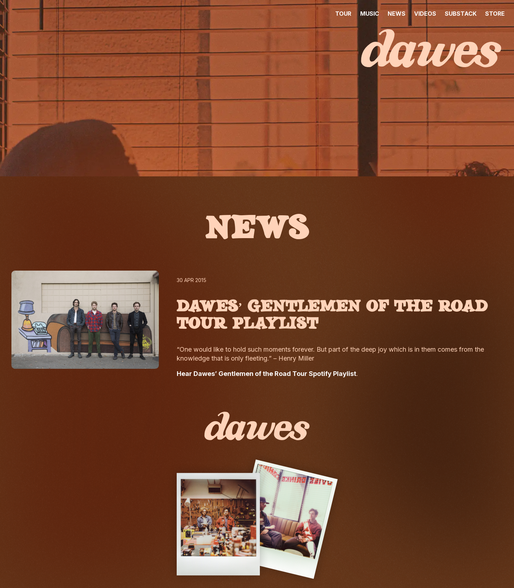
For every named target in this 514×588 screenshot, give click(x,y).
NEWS (396, 13)
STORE (495, 13)
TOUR (343, 13)
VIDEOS (425, 13)
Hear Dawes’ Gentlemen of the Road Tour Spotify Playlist (266, 373)
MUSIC (369, 13)
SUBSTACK (461, 13)
